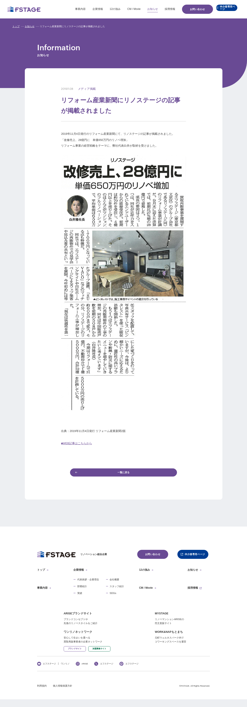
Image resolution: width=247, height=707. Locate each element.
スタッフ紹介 (117, 590)
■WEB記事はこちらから (76, 443)
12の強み (104, 9)
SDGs (113, 597)
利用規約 (42, 693)
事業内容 (70, 9)
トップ (16, 26)
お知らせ (142, 9)
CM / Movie (123, 9)
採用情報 (159, 9)
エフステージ (49, 671)
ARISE (84, 671)
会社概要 (114, 583)
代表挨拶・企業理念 (88, 583)
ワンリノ (65, 671)
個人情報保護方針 (62, 693)
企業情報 (87, 9)
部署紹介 (82, 590)
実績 (79, 597)
